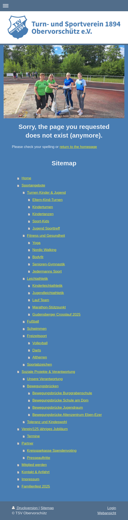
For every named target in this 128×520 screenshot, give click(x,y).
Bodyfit (37, 257)
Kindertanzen (43, 214)
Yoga (36, 243)
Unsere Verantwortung (45, 379)
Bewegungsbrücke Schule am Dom (60, 400)
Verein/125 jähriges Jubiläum (45, 429)
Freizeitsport (37, 336)
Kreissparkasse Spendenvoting (52, 451)
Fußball (33, 321)
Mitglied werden (34, 465)
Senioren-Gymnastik (48, 264)
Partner (27, 443)
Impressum (31, 479)
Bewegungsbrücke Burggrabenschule (62, 393)
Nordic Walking (44, 250)
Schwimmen (37, 329)
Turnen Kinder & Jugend (46, 193)
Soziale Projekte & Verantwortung (48, 372)
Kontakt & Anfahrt (36, 472)
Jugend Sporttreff (46, 228)
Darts (36, 350)
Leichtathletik (37, 279)
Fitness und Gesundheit (46, 236)
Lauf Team (40, 300)
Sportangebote (33, 185)
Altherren (39, 357)
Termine (33, 436)
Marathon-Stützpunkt (49, 307)
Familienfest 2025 (36, 486)
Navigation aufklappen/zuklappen (64, 5)
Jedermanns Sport (47, 271)
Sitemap (47, 508)
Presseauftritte (38, 458)
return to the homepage (78, 147)
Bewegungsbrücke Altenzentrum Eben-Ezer (67, 415)
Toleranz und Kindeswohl (47, 422)
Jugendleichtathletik (48, 293)
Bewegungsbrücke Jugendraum (57, 408)
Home (26, 178)
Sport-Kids (40, 221)
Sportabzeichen (39, 364)
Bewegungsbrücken (42, 386)
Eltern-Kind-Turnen (47, 200)
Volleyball (39, 343)
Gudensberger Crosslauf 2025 (56, 314)
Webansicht (106, 513)
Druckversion (25, 508)
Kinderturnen (42, 207)
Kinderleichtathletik (47, 286)
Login (111, 508)
